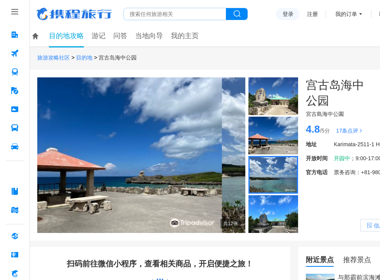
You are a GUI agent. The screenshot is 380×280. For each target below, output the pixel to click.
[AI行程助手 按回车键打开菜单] (15, 172)
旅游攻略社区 (53, 58)
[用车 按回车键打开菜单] (15, 146)
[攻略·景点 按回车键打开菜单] (15, 191)
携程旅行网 (74, 14)
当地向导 (149, 36)
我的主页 (185, 36)
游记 (99, 36)
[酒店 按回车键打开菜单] (15, 34)
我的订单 (346, 14)
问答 (120, 36)
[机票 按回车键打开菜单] (15, 53)
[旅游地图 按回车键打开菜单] (15, 210)
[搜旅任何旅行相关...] (175, 14)
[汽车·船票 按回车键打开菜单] (15, 128)
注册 (312, 14)
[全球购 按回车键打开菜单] (15, 236)
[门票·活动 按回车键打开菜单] (15, 109)
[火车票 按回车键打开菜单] (15, 72)
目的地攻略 (66, 36)
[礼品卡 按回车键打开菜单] (15, 255)
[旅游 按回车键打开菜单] (15, 90)
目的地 (84, 58)
